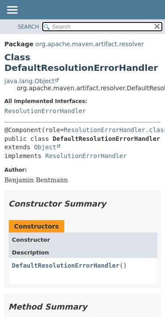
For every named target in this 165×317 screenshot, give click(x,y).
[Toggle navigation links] (11, 10)
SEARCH (28, 27)
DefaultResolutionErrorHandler (65, 265)
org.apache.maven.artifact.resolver (89, 44)
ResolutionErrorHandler (45, 110)
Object (45, 147)
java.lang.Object (29, 81)
